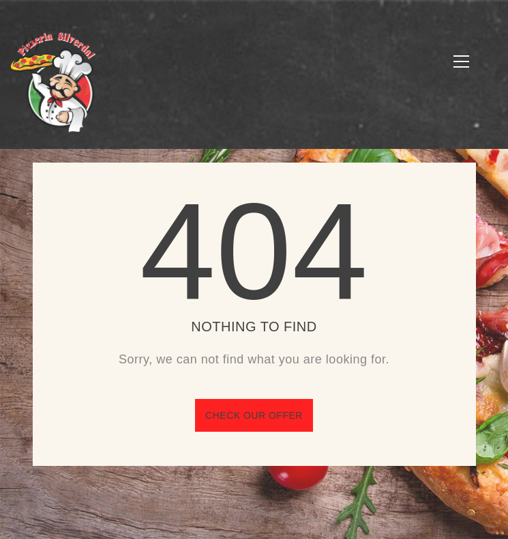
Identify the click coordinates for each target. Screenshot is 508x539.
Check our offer (254, 415)
